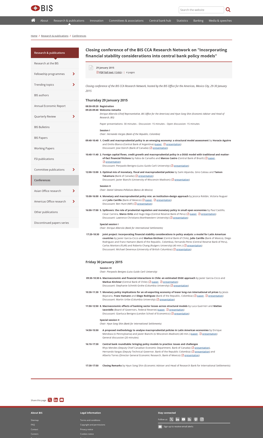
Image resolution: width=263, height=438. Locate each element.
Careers (34, 427)
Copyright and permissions (92, 418)
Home (34, 29)
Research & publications (54, 29)
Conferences (79, 29)
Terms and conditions (90, 413)
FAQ (33, 418)
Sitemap (35, 413)
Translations (36, 431)
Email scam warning (89, 431)
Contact (34, 422)
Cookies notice (87, 427)
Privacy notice (86, 422)
